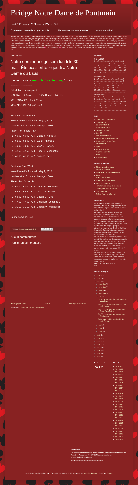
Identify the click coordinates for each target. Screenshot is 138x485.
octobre (101, 290)
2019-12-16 (119, 434)
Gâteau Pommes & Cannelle (106, 194)
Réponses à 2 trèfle (103, 152)
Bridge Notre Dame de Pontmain (63, 12)
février (101, 331)
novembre (102, 287)
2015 (99, 354)
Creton (98, 175)
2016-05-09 (119, 393)
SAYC (98, 155)
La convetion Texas (103, 128)
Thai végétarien (101, 191)
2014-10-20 (119, 377)
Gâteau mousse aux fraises (106, 180)
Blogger (110, 473)
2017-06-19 (119, 407)
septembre (103, 293)
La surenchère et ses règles (106, 141)
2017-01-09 (119, 401)
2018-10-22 (119, 420)
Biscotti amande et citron (105, 167)
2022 (99, 281)
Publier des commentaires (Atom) (32, 307)
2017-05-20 (119, 404)
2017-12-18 (119, 415)
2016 (99, 350)
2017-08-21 (119, 409)
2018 (99, 344)
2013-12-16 (119, 374)
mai (100, 296)
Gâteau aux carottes (103, 178)
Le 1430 (99, 133)
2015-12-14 (119, 388)
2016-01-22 (119, 391)
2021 (99, 335)
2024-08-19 (119, 439)
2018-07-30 (119, 418)
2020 (99, 338)
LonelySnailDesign (90, 473)
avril (100, 325)
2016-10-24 (119, 399)
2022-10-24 (119, 436)
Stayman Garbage (102, 130)
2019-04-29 (119, 426)
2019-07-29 (119, 428)
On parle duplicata (102, 149)
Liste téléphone (101, 157)
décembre (102, 284)
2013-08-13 (119, 366)
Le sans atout (101, 144)
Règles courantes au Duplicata (107, 138)
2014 (99, 357)
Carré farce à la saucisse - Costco (108, 172)
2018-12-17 (119, 423)
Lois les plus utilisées (103, 136)
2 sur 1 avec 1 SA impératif (105, 120)
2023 (99, 278)
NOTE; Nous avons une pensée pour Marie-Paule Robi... (111, 310)
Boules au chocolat (103, 170)
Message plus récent (18, 304)
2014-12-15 (119, 380)
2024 (99, 275)
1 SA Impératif (101, 122)
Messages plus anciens (77, 304)
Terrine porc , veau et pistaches (107, 189)
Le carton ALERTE (102, 125)
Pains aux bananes (103, 183)
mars (101, 328)
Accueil (47, 304)
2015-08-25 (119, 383)
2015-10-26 (119, 385)
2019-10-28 (119, 431)
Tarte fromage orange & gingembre (108, 186)
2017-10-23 (119, 412)
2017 (99, 347)
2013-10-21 (119, 369)
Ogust (98, 147)
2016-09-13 (119, 396)
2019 (99, 341)
